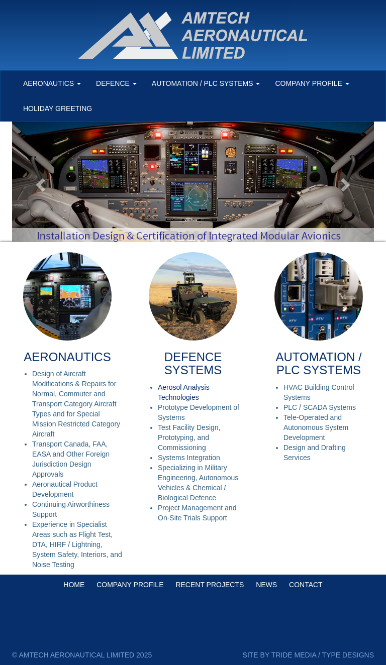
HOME (73, 585)
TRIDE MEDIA (293, 655)
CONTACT (306, 585)
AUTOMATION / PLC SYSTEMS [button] (206, 83)
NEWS (266, 585)
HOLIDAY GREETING (57, 108)
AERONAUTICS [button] (52, 83)
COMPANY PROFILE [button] (312, 83)
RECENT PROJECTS (209, 585)
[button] (39, 182)
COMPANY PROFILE (129, 585)
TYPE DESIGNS (348, 655)
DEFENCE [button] (116, 83)
